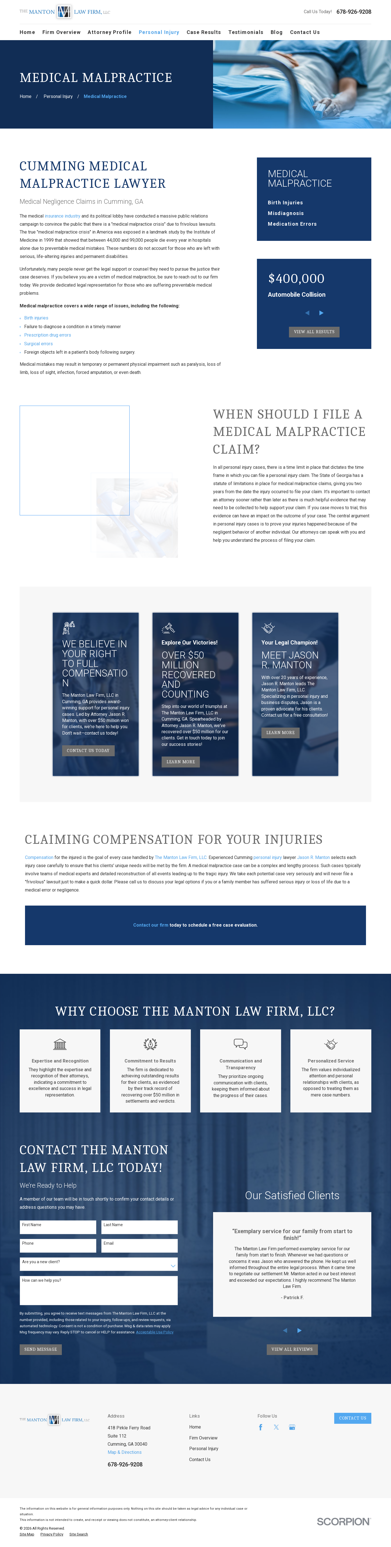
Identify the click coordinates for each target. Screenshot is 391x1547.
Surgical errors (38, 343)
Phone (28, 1240)
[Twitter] (276, 1425)
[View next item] (321, 313)
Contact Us (200, 1457)
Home (195, 1424)
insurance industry (62, 216)
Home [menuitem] (27, 32)
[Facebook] (260, 1425)
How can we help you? (41, 1278)
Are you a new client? (41, 1259)
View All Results (314, 331)
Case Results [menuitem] (204, 32)
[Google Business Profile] (292, 1425)
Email (109, 1240)
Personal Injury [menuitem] (159, 32)
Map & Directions (125, 1449)
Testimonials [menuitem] (245, 32)
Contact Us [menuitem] (305, 32)
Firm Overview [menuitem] (61, 32)
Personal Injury (203, 1446)
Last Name (113, 1222)
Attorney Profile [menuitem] (110, 32)
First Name (31, 1222)
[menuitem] (314, 202)
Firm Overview (203, 1435)
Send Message (40, 1347)
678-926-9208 (353, 12)
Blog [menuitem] (277, 32)
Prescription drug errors (47, 335)
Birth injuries (36, 318)
